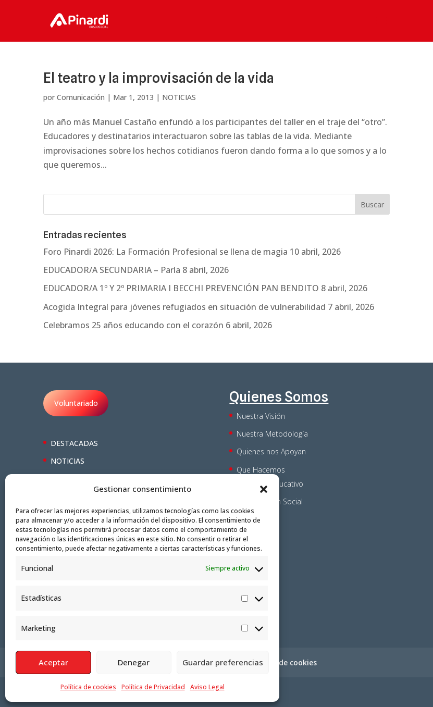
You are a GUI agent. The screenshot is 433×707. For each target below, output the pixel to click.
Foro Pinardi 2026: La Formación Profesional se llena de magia (165, 251)
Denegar (134, 662)
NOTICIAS (179, 97)
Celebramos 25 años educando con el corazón (133, 325)
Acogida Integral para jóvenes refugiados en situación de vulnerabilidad (184, 307)
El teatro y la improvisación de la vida (158, 78)
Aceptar (53, 662)
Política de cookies (88, 687)
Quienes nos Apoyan (271, 451)
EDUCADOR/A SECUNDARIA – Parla (111, 270)
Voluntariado (76, 403)
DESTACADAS (74, 443)
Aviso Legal (207, 687)
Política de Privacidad (153, 687)
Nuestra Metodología (272, 434)
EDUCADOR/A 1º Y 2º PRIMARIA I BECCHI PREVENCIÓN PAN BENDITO (181, 288)
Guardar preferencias (222, 662)
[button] (263, 489)
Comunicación (81, 97)
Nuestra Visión (261, 416)
